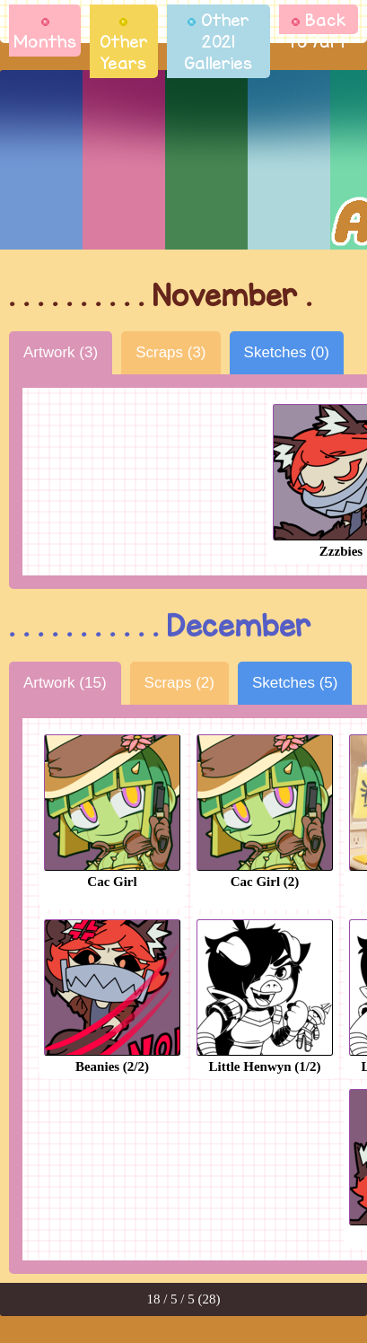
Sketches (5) (294, 682)
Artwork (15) (65, 682)
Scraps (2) (179, 682)
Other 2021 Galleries (218, 41)
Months (44, 35)
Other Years (124, 46)
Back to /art (318, 30)
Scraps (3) (170, 352)
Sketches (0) (286, 352)
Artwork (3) (60, 352)
